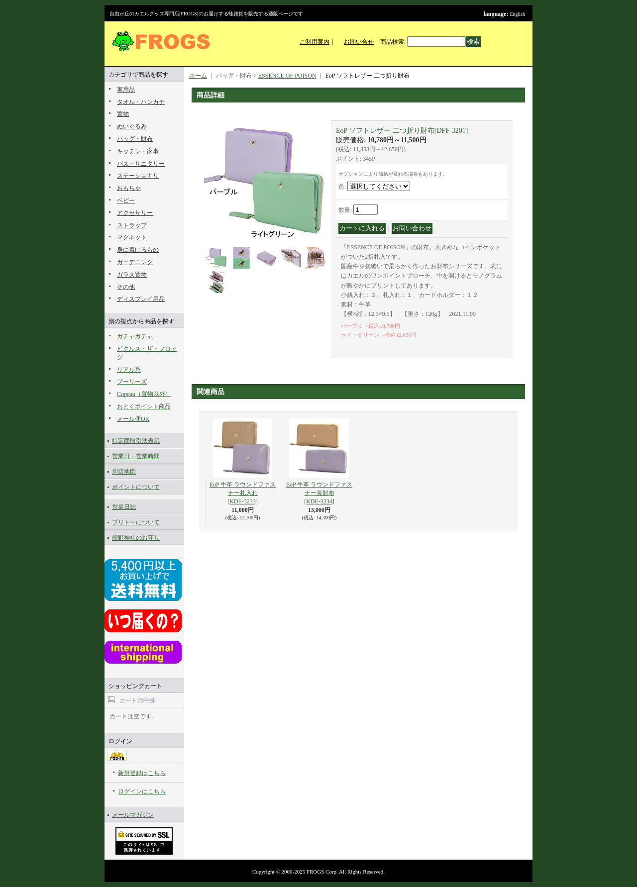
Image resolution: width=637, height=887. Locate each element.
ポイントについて (136, 487)
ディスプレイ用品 (141, 299)
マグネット (132, 237)
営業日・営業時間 (136, 456)
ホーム (198, 75)
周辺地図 (124, 471)
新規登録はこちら (142, 773)
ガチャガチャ (135, 336)
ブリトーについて (136, 522)
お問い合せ (359, 41)
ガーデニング (135, 262)
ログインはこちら (142, 791)
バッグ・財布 (135, 138)
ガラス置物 (132, 274)
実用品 (126, 89)
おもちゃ (129, 188)
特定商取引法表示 (136, 440)
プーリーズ (132, 381)
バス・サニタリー (141, 163)
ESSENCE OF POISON (287, 75)
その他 (126, 287)
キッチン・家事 (138, 151)
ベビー (126, 200)
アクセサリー (135, 212)
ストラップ (132, 225)
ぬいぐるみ (132, 126)
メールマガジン (133, 814)
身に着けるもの (138, 249)
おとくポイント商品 (144, 406)
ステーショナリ (138, 175)
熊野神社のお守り (136, 537)
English (517, 14)
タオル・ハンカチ (141, 102)
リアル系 (129, 369)
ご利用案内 (314, 41)
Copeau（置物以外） (144, 394)
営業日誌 (124, 506)
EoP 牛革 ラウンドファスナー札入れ (243, 493)
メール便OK (133, 418)
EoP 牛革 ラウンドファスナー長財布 (319, 493)
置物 (123, 113)
